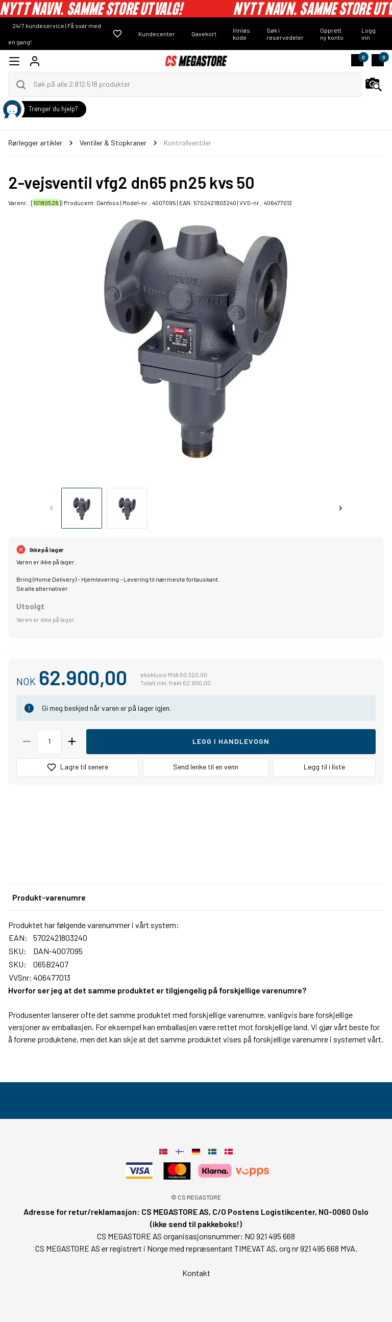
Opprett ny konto (332, 34)
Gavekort (203, 33)
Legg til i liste (324, 766)
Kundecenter (156, 33)
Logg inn (368, 34)
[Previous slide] (51, 508)
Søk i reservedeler (285, 34)
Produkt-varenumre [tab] (49, 897)
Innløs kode (241, 34)
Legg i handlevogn (231, 741)
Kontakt (196, 1273)
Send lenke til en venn (205, 766)
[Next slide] (340, 508)
